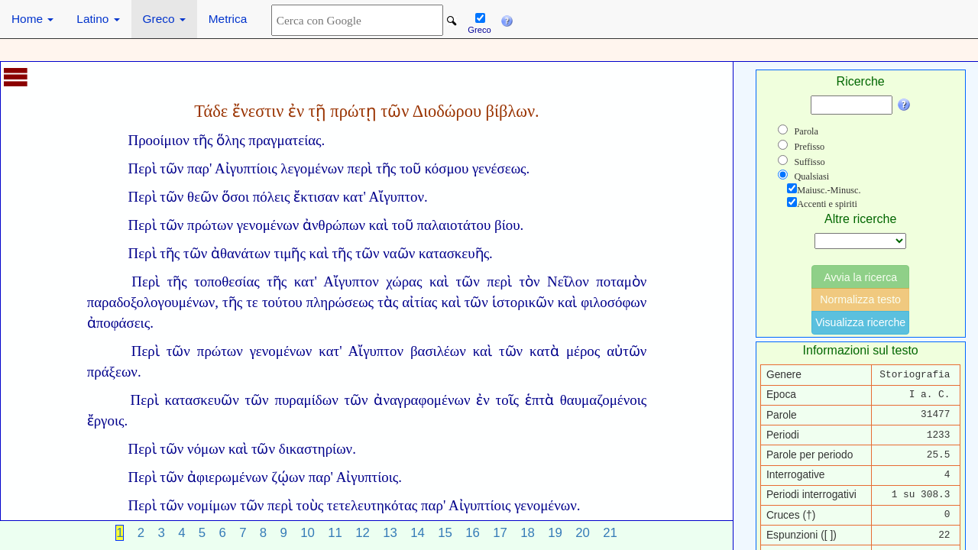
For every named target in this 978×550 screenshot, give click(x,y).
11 (335, 533)
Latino (97, 18)
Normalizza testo (860, 299)
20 (582, 533)
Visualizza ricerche (860, 322)
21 (610, 533)
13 (390, 533)
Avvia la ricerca (860, 277)
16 (472, 533)
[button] (506, 19)
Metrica (228, 18)
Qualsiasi (811, 176)
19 (555, 533)
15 (445, 533)
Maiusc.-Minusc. (828, 190)
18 (527, 533)
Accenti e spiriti (827, 204)
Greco (164, 18)
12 (362, 533)
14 (417, 533)
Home (32, 18)
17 (500, 533)
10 (307, 533)
